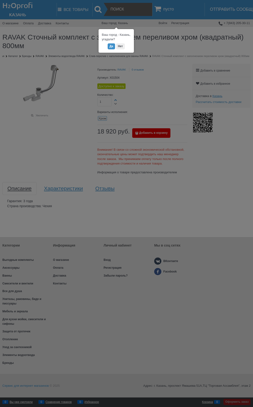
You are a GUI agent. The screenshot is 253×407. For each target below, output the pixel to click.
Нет (120, 46)
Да (111, 46)
